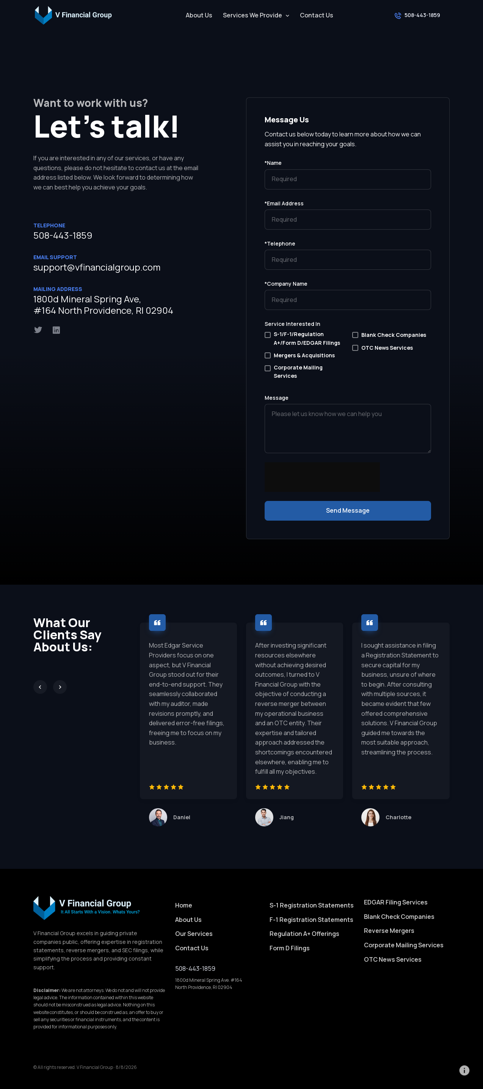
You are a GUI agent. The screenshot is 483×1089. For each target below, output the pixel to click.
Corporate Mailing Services (298, 371)
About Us (199, 15)
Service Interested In (292, 323)
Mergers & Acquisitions (304, 355)
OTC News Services (387, 347)
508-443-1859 (63, 235)
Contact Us (316, 15)
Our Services (194, 933)
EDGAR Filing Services (396, 902)
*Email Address (284, 203)
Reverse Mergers (389, 930)
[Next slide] (60, 687)
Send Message (348, 510)
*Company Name (286, 283)
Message (277, 397)
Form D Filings (290, 948)
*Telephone (280, 243)
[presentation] (322, 490)
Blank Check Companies (393, 334)
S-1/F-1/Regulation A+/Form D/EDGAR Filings (307, 338)
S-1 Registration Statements (312, 905)
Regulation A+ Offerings (304, 933)
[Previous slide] (40, 687)
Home (183, 905)
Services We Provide (252, 15)
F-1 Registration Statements (311, 919)
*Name (273, 162)
